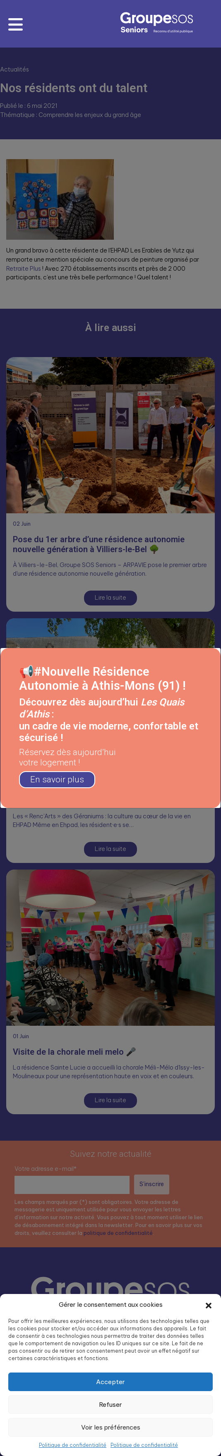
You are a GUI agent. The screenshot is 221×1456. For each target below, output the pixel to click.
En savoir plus (57, 779)
